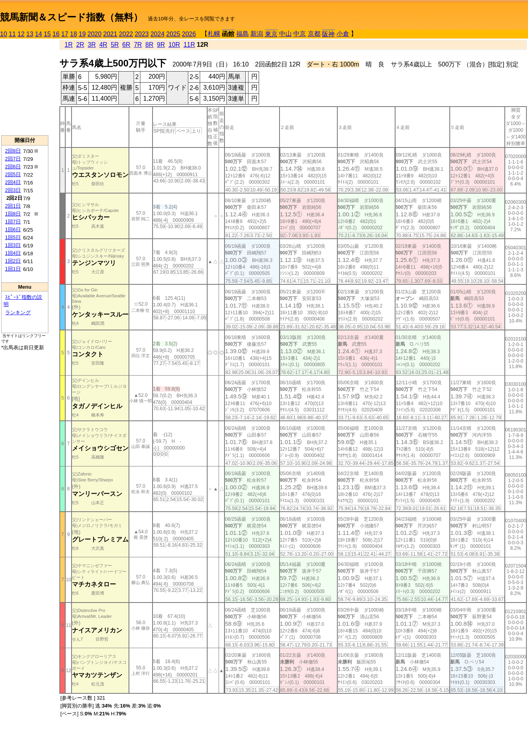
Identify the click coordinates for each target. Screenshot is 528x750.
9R (161, 44)
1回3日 (13, 245)
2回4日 (13, 182)
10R (174, 44)
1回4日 (13, 253)
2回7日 (13, 159)
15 (47, 34)
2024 (158, 34)
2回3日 (13, 190)
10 (3, 34)
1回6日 (13, 229)
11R (189, 44)
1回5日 (13, 237)
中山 (285, 33)
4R (103, 44)
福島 (242, 33)
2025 (173, 34)
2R (80, 44)
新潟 (256, 33)
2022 (126, 34)
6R (126, 44)
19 (82, 34)
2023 (142, 34)
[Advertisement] (24, 87)
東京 (271, 34)
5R (115, 44)
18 (73, 34)
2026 (189, 34)
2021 (110, 34)
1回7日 (13, 222)
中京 (299, 33)
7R (138, 44)
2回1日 (13, 206)
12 (21, 34)
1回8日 (13, 214)
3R (92, 44)
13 (29, 34)
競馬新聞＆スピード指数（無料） (71, 17)
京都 (314, 33)
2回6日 (13, 167)
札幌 (214, 33)
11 (12, 34)
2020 (95, 34)
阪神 (328, 34)
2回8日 (13, 151)
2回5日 (13, 174)
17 (64, 34)
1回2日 (13, 261)
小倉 (343, 33)
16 (56, 34)
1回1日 (13, 269)
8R (149, 44)
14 (38, 34)
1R (68, 44)
